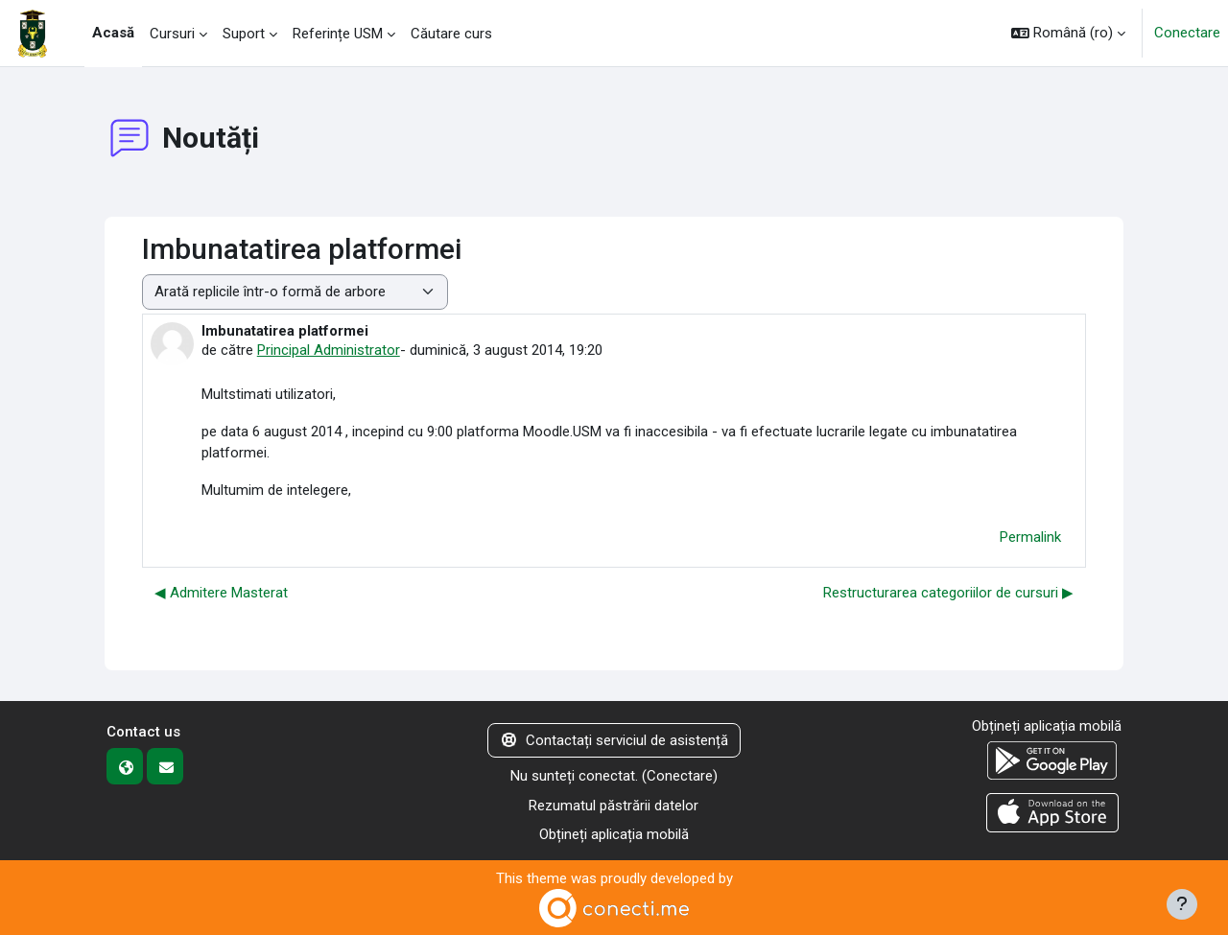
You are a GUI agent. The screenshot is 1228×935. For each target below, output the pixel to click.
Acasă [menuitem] (113, 32)
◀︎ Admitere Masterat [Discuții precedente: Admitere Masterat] (221, 592)
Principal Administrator (328, 350)
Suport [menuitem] (244, 33)
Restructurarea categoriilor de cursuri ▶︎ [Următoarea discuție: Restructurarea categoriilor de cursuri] (948, 592)
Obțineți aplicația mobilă (614, 834)
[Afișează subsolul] (1182, 904)
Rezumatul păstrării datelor (613, 805)
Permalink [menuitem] (1030, 537)
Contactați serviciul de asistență (614, 740)
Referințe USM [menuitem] (338, 33)
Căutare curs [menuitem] (451, 33)
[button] (1068, 33)
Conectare (1187, 32)
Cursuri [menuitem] (172, 33)
